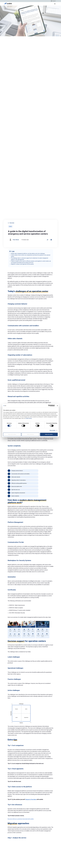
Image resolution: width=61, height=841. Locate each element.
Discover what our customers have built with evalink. (21, 819)
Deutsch (53, 1)
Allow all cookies (49, 434)
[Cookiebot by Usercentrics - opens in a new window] (49, 406)
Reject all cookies (12, 434)
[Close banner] (57, 405)
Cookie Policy (28, 418)
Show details (52, 430)
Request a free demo (30, 799)
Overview (11, 222)
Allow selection (30, 434)
